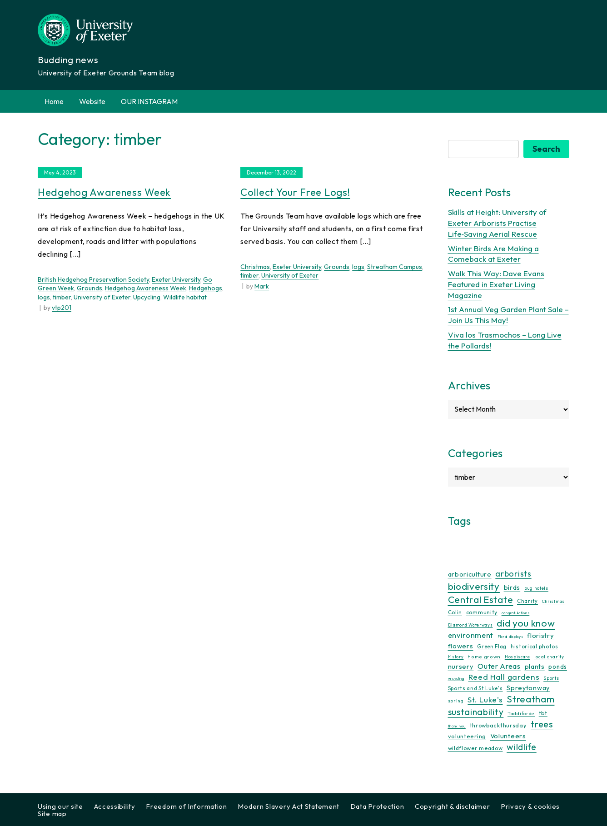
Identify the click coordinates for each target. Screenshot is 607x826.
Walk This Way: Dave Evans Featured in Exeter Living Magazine (496, 284)
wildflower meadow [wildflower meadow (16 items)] (475, 748)
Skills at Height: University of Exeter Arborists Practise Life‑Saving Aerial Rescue (497, 223)
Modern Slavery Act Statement (288, 806)
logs (44, 297)
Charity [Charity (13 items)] (527, 601)
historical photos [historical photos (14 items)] (534, 646)
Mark (261, 286)
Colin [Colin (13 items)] (455, 612)
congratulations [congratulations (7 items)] (516, 613)
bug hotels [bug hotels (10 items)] (536, 588)
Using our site (60, 806)
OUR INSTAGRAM (149, 101)
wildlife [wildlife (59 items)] (522, 746)
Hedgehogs (205, 288)
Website (92, 101)
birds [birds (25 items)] (512, 587)
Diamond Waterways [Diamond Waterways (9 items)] (470, 624)
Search (546, 149)
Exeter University (176, 279)
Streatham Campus (394, 267)
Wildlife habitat (185, 297)
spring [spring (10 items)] (456, 701)
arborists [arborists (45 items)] (513, 573)
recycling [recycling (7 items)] (456, 678)
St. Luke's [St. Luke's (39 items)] (485, 699)
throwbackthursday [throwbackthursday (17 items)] (498, 725)
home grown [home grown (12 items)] (484, 656)
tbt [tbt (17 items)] (543, 713)
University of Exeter (102, 297)
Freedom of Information (186, 806)
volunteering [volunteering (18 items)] (467, 736)
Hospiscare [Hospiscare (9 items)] (517, 656)
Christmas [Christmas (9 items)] (553, 601)
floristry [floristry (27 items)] (540, 635)
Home (54, 101)
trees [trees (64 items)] (542, 724)
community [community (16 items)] (482, 612)
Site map (52, 813)
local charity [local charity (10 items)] (549, 657)
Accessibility (114, 806)
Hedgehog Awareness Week (104, 192)
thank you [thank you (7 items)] (457, 726)
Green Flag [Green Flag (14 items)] (492, 646)
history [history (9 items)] (456, 656)
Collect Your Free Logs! (295, 192)
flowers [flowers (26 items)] (460, 646)
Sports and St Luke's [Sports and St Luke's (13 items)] (475, 688)
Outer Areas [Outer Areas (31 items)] (499, 666)
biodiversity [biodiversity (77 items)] (474, 586)
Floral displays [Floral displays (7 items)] (510, 636)
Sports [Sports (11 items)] (551, 678)
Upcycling (146, 297)
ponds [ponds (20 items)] (557, 666)
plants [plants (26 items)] (535, 666)
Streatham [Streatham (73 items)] (530, 699)
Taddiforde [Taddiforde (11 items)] (521, 714)
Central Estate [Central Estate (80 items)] (480, 599)
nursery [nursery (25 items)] (461, 666)
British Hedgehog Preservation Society (93, 279)
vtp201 (61, 308)
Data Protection (377, 806)
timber (62, 297)
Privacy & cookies (530, 806)
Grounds (89, 288)
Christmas (255, 267)
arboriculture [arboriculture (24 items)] (470, 574)
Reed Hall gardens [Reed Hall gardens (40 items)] (504, 677)
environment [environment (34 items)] (471, 635)
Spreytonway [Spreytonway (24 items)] (528, 688)
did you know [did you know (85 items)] (526, 623)
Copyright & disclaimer (452, 806)
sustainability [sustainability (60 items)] (476, 711)
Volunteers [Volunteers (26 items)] (508, 735)
